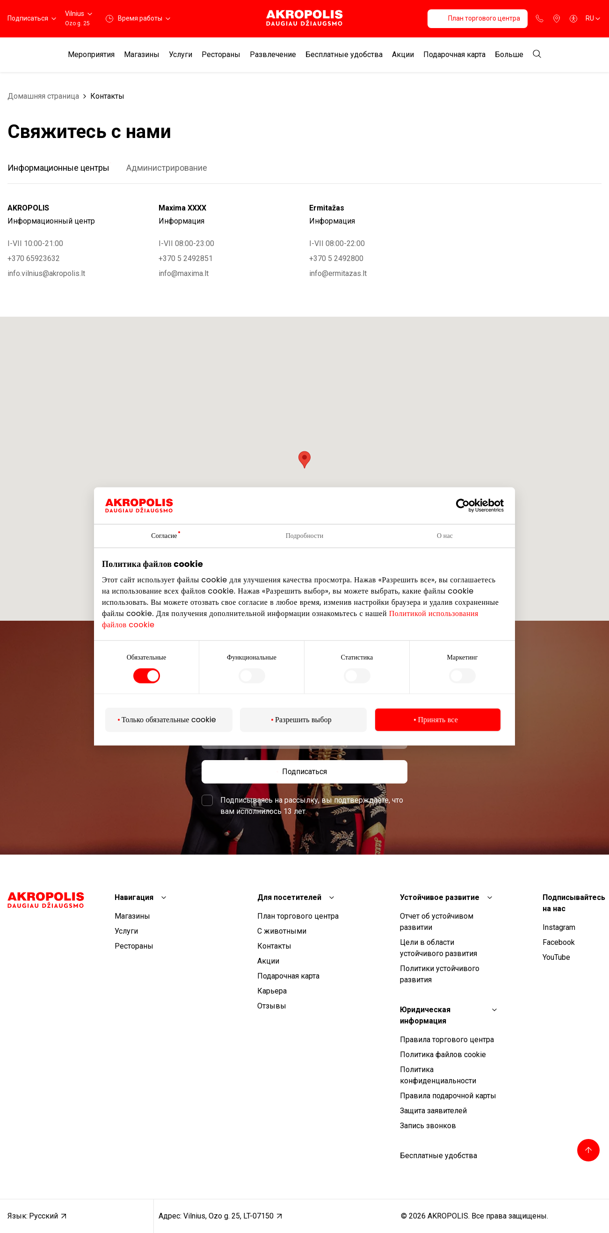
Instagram (559, 927)
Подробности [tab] (305, 535)
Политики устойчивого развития (439, 974)
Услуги (180, 54)
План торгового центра (298, 916)
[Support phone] (539, 18)
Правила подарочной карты (448, 1095)
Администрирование (166, 168)
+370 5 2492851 (186, 258)
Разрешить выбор (303, 719)
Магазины (142, 54)
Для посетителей (289, 897)
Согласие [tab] (164, 535)
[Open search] (537, 54)
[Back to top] (588, 1150)
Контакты (107, 96)
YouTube (556, 957)
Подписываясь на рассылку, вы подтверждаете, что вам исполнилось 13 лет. (311, 806)
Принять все (438, 719)
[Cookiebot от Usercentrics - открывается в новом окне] (470, 506)
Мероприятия (91, 54)
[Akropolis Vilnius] (304, 18)
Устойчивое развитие (439, 897)
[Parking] (556, 18)
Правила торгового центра (447, 1039)
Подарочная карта (454, 54)
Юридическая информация (425, 1015)
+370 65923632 (33, 258)
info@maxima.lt (184, 273)
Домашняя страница (43, 96)
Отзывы (271, 1005)
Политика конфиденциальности (438, 1075)
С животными (281, 931)
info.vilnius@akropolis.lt (46, 273)
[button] (304, 460)
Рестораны (221, 54)
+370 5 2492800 (336, 258)
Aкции (403, 54)
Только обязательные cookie (169, 719)
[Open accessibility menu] (573, 18)
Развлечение (273, 54)
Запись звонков (428, 1125)
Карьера (272, 990)
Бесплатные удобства (344, 54)
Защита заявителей (433, 1110)
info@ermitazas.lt (338, 273)
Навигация (134, 897)
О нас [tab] (445, 535)
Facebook (559, 942)
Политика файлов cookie (443, 1054)
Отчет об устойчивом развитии (436, 922)
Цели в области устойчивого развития (438, 948)
